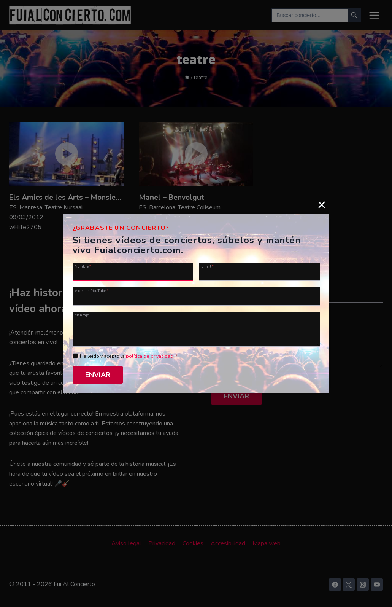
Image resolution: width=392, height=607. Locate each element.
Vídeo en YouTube (92, 290)
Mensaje (82, 314)
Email (207, 266)
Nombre (83, 266)
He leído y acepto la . (129, 356)
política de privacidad (149, 356)
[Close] (321, 205)
